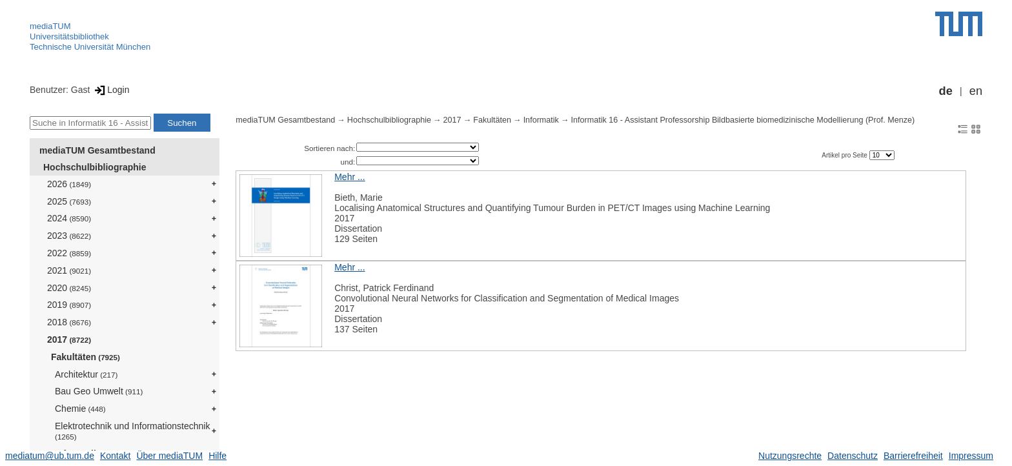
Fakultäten (85, 357)
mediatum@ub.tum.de (49, 456)
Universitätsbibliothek (69, 36)
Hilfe (217, 456)
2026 (69, 184)
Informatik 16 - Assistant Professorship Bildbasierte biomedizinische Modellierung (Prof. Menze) (743, 120)
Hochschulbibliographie (94, 167)
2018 (69, 322)
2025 (69, 201)
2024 (69, 218)
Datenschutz (852, 456)
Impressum (971, 456)
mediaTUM (50, 26)
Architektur (86, 374)
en (975, 91)
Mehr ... (349, 177)
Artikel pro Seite (845, 155)
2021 (69, 270)
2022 (69, 253)
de (946, 91)
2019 (69, 304)
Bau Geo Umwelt (99, 391)
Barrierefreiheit (913, 456)
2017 (69, 339)
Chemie (80, 408)
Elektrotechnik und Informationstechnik (132, 431)
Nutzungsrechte (790, 456)
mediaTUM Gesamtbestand (97, 150)
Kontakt (115, 456)
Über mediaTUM (169, 456)
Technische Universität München (90, 47)
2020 (69, 288)
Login (110, 90)
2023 (69, 235)
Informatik (541, 120)
